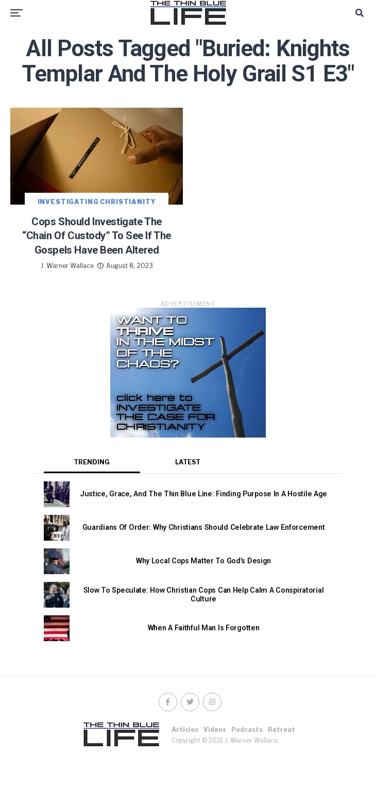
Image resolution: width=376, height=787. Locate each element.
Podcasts (247, 754)
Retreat (281, 754)
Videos (214, 754)
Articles (185, 754)
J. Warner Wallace (67, 290)
